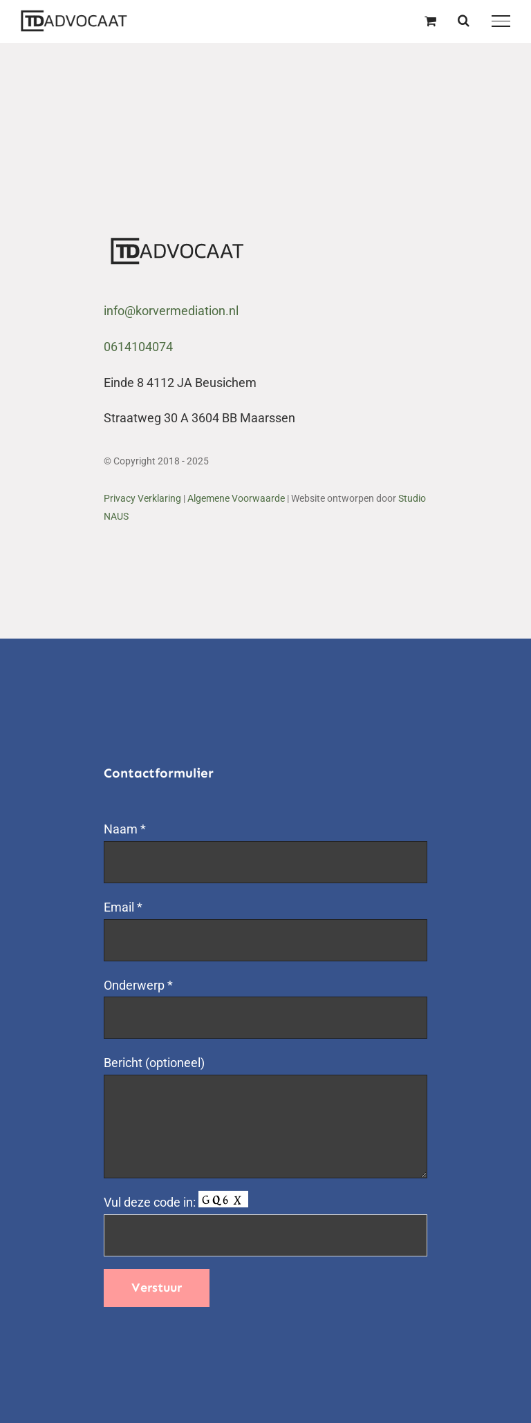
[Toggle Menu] (501, 20)
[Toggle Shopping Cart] (430, 21)
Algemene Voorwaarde (236, 498)
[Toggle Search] (463, 20)
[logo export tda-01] (178, 243)
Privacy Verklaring (142, 498)
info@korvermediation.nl (171, 310)
